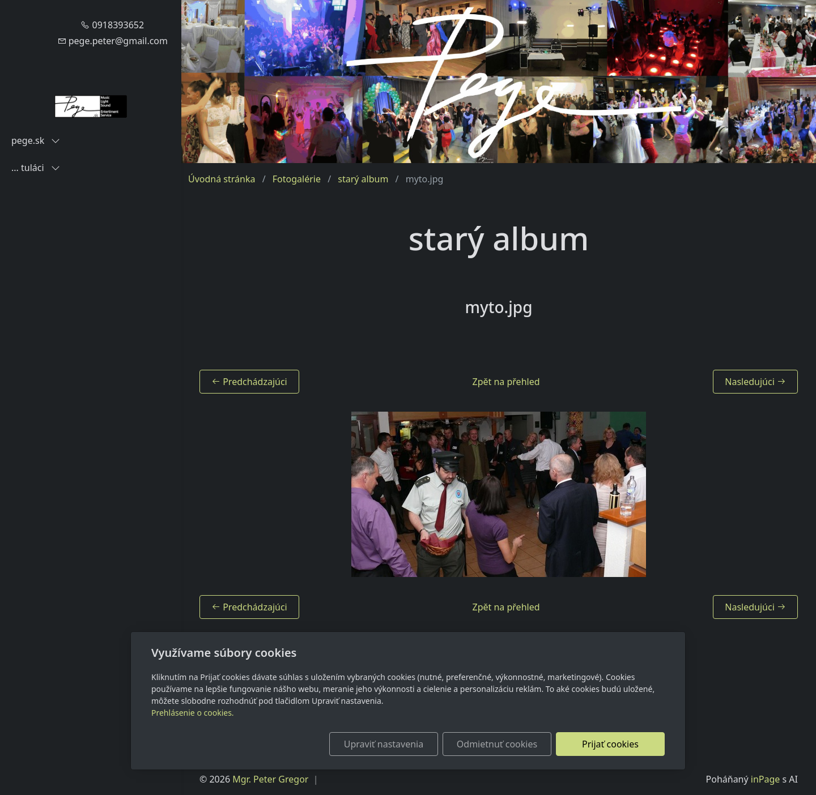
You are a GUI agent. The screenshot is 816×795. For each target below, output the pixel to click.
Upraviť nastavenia (383, 744)
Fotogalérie (297, 179)
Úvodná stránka (221, 179)
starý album (363, 179)
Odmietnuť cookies (497, 744)
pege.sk (35, 140)
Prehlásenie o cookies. (192, 712)
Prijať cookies (610, 744)
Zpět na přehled (506, 381)
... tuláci (35, 167)
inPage (765, 779)
